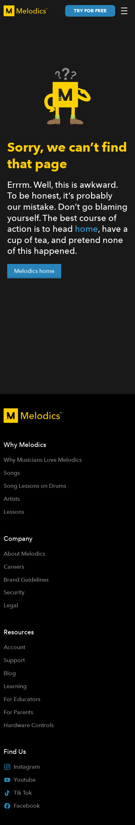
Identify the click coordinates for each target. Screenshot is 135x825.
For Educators (22, 699)
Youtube (20, 779)
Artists (12, 498)
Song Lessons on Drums (35, 485)
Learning (15, 686)
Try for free (90, 11)
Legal (11, 605)
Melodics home (34, 271)
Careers (14, 566)
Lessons (14, 511)
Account (14, 647)
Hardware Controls (29, 725)
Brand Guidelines (26, 579)
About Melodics (24, 553)
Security (14, 592)
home (86, 228)
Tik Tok (18, 792)
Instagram (22, 766)
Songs (12, 472)
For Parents (18, 712)
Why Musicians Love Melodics (43, 459)
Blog (10, 673)
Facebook (22, 805)
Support (14, 660)
